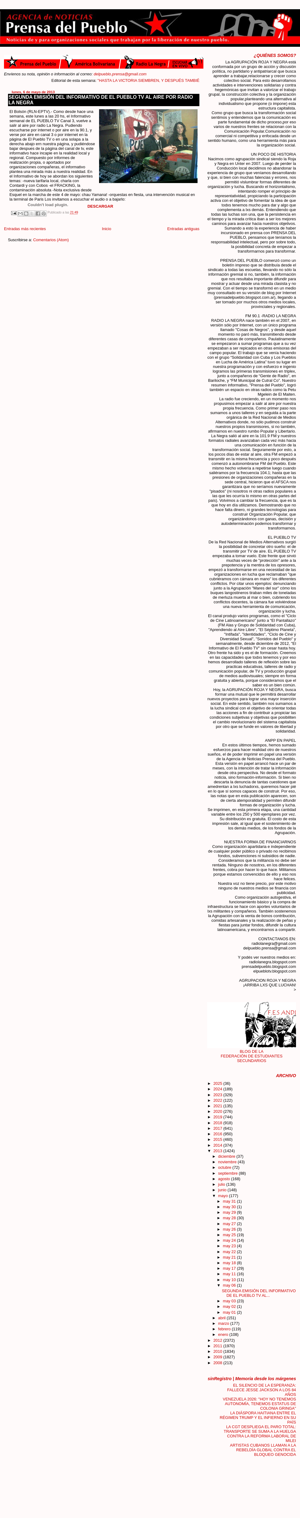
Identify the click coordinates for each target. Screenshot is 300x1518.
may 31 (230, 1201)
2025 (218, 1083)
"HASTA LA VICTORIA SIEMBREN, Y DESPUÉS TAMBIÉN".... (159, 80)
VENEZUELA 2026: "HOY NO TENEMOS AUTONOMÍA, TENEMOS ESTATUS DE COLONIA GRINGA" (259, 1404)
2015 (218, 1139)
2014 (218, 1145)
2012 (218, 1340)
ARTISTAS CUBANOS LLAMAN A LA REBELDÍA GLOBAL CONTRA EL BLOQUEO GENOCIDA (263, 1450)
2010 (218, 1351)
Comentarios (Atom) (51, 240)
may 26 (230, 1229)
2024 (218, 1089)
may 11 (230, 1274)
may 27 (230, 1223)
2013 (218, 1150)
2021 (218, 1106)
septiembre (228, 1173)
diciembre (227, 1156)
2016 (218, 1134)
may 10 (230, 1279)
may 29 (230, 1212)
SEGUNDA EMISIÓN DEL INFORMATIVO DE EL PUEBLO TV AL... (259, 1293)
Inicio (106, 228)
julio (222, 1184)
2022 (218, 1100)
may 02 (230, 1306)
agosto (224, 1178)
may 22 (230, 1251)
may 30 (230, 1206)
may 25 (230, 1234)
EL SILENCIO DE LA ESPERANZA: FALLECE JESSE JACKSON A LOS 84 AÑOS (261, 1390)
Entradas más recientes (25, 228)
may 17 (230, 1268)
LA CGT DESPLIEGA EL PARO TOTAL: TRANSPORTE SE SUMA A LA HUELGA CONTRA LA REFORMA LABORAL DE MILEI (260, 1433)
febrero (225, 1329)
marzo (224, 1323)
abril (222, 1318)
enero (224, 1334)
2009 (218, 1357)
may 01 (230, 1312)
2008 (218, 1362)
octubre (225, 1167)
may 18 (230, 1262)
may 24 (230, 1240)
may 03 (230, 1301)
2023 (218, 1095)
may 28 (230, 1218)
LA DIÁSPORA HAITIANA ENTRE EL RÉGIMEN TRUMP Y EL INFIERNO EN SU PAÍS (258, 1417)
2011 (218, 1346)
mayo (223, 1195)
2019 (218, 1117)
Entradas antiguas (183, 228)
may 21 (230, 1257)
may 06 (230, 1285)
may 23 (230, 1246)
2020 (218, 1111)
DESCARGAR (100, 206)
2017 (218, 1128)
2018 (218, 1123)
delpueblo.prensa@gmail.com (120, 74)
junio (223, 1190)
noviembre (228, 1162)
